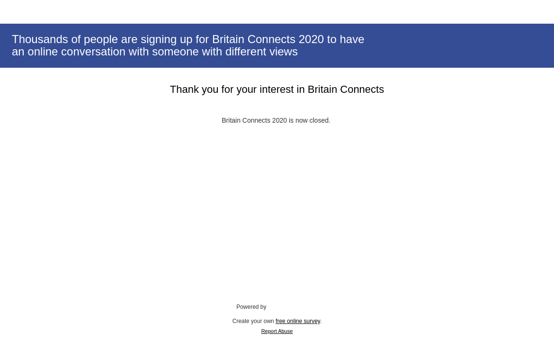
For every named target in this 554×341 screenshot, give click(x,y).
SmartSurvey (294, 306)
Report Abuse (277, 331)
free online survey (298, 321)
